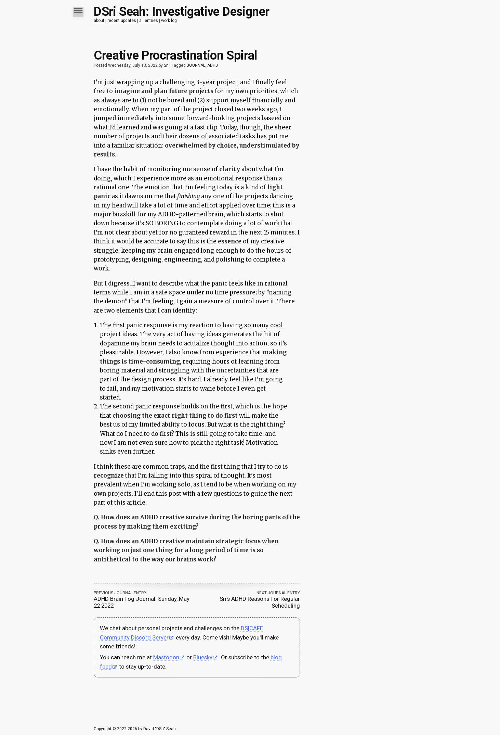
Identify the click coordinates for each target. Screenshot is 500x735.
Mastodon (166, 657)
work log (169, 20)
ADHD (212, 65)
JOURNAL (196, 65)
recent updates (121, 20)
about (99, 20)
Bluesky (202, 657)
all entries (148, 20)
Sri (166, 65)
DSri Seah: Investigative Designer (181, 11)
